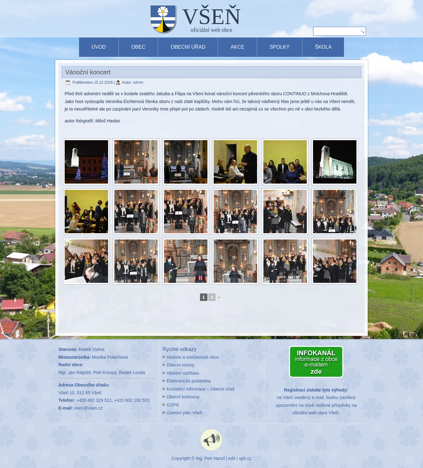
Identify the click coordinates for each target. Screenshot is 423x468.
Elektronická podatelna (189, 380)
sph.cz (245, 458)
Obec (138, 47)
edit (232, 458)
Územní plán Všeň (184, 412)
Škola (323, 47)
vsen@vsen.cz (88, 408)
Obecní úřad (188, 47)
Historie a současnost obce (193, 357)
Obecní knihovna (183, 396)
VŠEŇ (211, 16)
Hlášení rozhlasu (183, 373)
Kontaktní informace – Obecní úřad (200, 389)
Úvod (99, 47)
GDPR (173, 404)
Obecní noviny (181, 364)
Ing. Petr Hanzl (210, 458)
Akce (237, 47)
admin (138, 82)
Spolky (280, 47)
